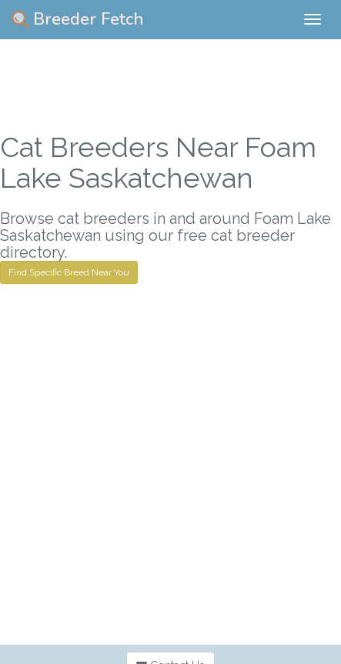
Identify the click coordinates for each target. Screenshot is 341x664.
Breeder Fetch (78, 19)
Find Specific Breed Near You (68, 272)
